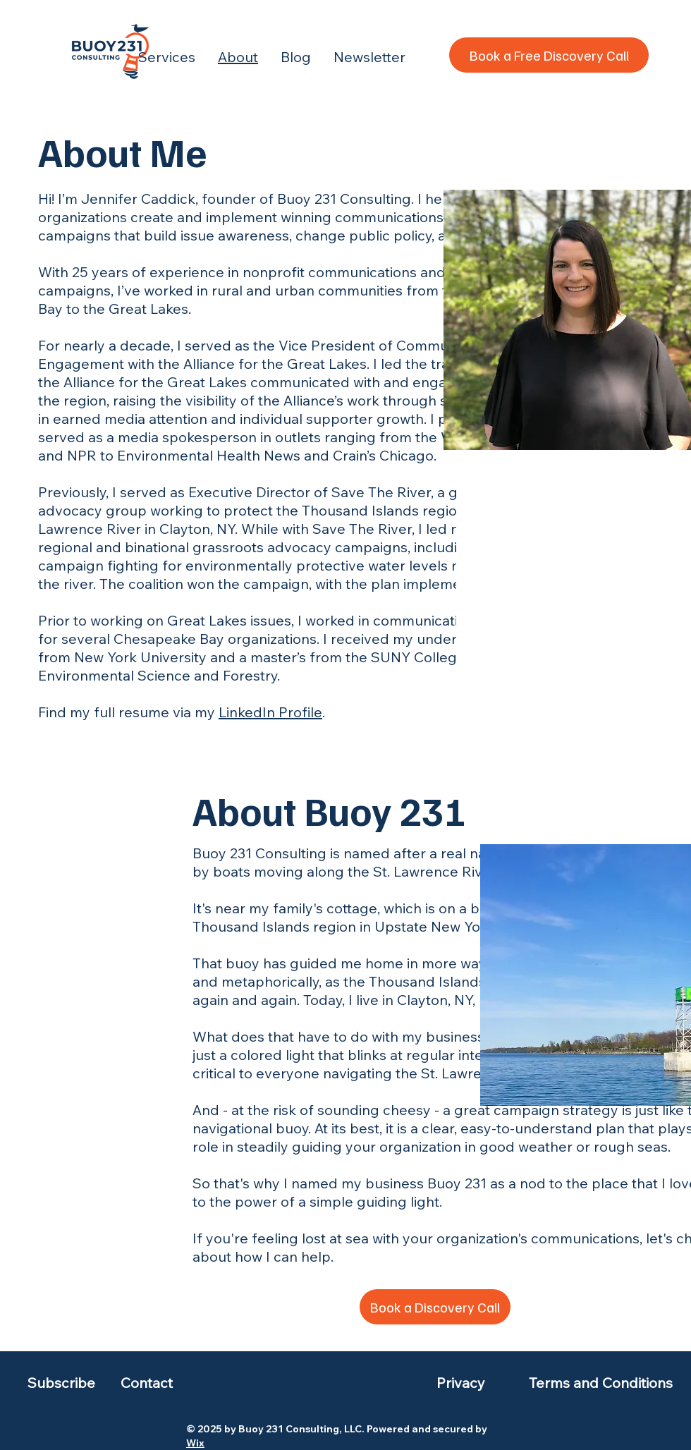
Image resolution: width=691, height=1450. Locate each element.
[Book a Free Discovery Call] (548, 55)
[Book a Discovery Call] (435, 1306)
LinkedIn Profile (270, 712)
